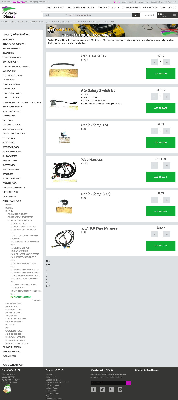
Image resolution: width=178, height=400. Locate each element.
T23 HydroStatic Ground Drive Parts (23, 258)
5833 (83, 129)
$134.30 (161, 159)
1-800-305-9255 (18, 2)
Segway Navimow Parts (13, 151)
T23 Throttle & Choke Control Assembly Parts (23, 286)
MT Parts (9, 211)
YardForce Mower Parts (13, 365)
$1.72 (160, 193)
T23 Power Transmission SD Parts (25, 272)
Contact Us (172, 2)
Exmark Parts (9, 80)
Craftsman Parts (10, 62)
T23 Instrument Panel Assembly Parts (24, 264)
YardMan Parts (9, 356)
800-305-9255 (13, 380)
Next (48, 282)
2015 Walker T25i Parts (17, 214)
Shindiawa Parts (10, 156)
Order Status (150, 7)
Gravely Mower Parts (12, 93)
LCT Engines (8, 120)
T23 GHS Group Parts (19, 251)
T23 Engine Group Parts (21, 248)
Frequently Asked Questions (57, 382)
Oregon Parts (9, 138)
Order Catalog (168, 7)
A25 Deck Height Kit (13, 334)
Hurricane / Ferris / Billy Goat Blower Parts (22, 102)
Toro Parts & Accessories (14, 187)
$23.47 (161, 227)
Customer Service (158, 2)
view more (37, 300)
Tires (7, 328)
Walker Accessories (14, 322)
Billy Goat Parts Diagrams (14, 44)
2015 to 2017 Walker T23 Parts (20, 217)
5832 (83, 197)
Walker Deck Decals (14, 331)
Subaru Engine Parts (12, 178)
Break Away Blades (13, 309)
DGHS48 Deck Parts (13, 303)
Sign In (117, 2)
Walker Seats (11, 315)
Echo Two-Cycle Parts (12, 75)
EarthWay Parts (9, 71)
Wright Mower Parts (12, 351)
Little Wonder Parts (11, 125)
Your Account (127, 2)
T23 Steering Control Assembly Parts (24, 280)
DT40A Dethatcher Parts (15, 318)
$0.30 (160, 55)
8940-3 (84, 163)
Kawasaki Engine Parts (12, 107)
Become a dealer (142, 2)
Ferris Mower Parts (11, 84)
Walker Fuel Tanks (13, 312)
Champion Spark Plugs (12, 57)
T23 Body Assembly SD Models (23, 226)
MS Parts (9, 208)
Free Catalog (51, 390)
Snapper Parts (9, 165)
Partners (49, 396)
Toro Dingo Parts (10, 192)
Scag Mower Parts (11, 147)
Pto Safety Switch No (98, 90)
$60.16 (161, 90)
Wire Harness (92, 159)
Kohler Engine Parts (11, 111)
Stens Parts (8, 174)
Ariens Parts (8, 39)
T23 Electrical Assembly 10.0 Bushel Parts (26, 292)
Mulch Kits (10, 325)
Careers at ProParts (54, 398)
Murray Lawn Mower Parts (14, 134)
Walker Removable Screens (17, 343)
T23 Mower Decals (18, 223)
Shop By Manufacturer (79, 7)
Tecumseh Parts (10, 183)
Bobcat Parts (8, 53)
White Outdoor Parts (12, 347)
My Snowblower (131, 7)
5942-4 (84, 94)
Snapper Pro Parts (11, 169)
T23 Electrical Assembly (21, 297)
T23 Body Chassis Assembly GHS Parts (24, 231)
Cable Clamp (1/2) (96, 193)
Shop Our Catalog (107, 7)
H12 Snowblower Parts (15, 337)
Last (48, 285)
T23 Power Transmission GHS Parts (25, 269)
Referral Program (53, 385)
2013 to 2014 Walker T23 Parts (20, 220)
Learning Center (52, 393)
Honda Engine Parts (11, 98)
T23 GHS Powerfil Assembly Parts (25, 254)
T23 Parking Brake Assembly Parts (25, 275)
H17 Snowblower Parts (15, 340)
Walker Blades (11, 306)
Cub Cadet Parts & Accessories (16, 66)
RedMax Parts (9, 142)
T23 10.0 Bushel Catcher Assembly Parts (25, 243)
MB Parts (9, 205)
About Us (49, 374)
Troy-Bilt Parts (9, 196)
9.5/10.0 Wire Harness (99, 228)
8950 (83, 232)
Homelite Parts (9, 89)
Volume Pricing (52, 388)
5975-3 (84, 60)
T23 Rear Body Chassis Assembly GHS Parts (24, 237)
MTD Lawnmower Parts (12, 129)
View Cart (149, 15)
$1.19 (160, 124)
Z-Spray (6, 360)
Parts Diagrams (55, 7)
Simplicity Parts (10, 160)
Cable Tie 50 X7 (93, 56)
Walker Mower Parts (12, 201)
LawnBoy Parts (9, 116)
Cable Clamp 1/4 (94, 124)
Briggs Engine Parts (11, 48)
